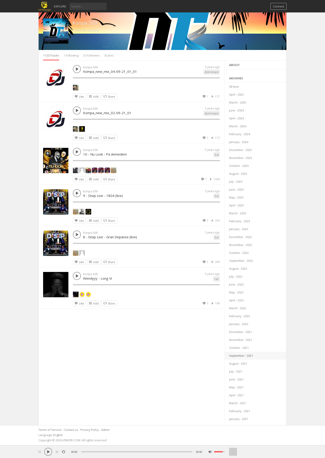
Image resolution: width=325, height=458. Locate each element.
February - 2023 (239, 221)
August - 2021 (238, 363)
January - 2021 (238, 419)
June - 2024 (236, 110)
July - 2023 (235, 181)
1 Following (71, 55)
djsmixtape (211, 72)
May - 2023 (236, 197)
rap (216, 279)
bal (217, 155)
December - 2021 (240, 332)
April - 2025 (236, 94)
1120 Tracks (51, 55)
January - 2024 (238, 142)
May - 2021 (236, 387)
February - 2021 (239, 411)
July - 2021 (235, 371)
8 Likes (109, 55)
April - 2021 (236, 395)
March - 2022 (237, 308)
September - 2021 (241, 356)
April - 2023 (236, 205)
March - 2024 (237, 126)
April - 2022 (236, 300)
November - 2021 (240, 340)
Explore (60, 6)
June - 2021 (236, 379)
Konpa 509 (85, 22)
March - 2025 (237, 102)
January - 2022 (238, 324)
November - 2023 (240, 158)
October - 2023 (239, 166)
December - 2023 (240, 150)
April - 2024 (236, 118)
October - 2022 (239, 253)
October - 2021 (239, 348)
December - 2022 (240, 237)
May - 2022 (236, 292)
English (58, 435)
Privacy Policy (89, 430)
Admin (105, 430)
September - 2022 (241, 261)
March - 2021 (237, 403)
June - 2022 (236, 284)
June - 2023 (236, 189)
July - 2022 (235, 276)
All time (234, 87)
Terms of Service (49, 430)
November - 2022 (240, 245)
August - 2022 (238, 269)
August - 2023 (238, 174)
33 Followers (91, 55)
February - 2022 (239, 316)
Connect (278, 6)
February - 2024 (239, 134)
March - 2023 (237, 213)
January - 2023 (238, 229)
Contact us (71, 430)
